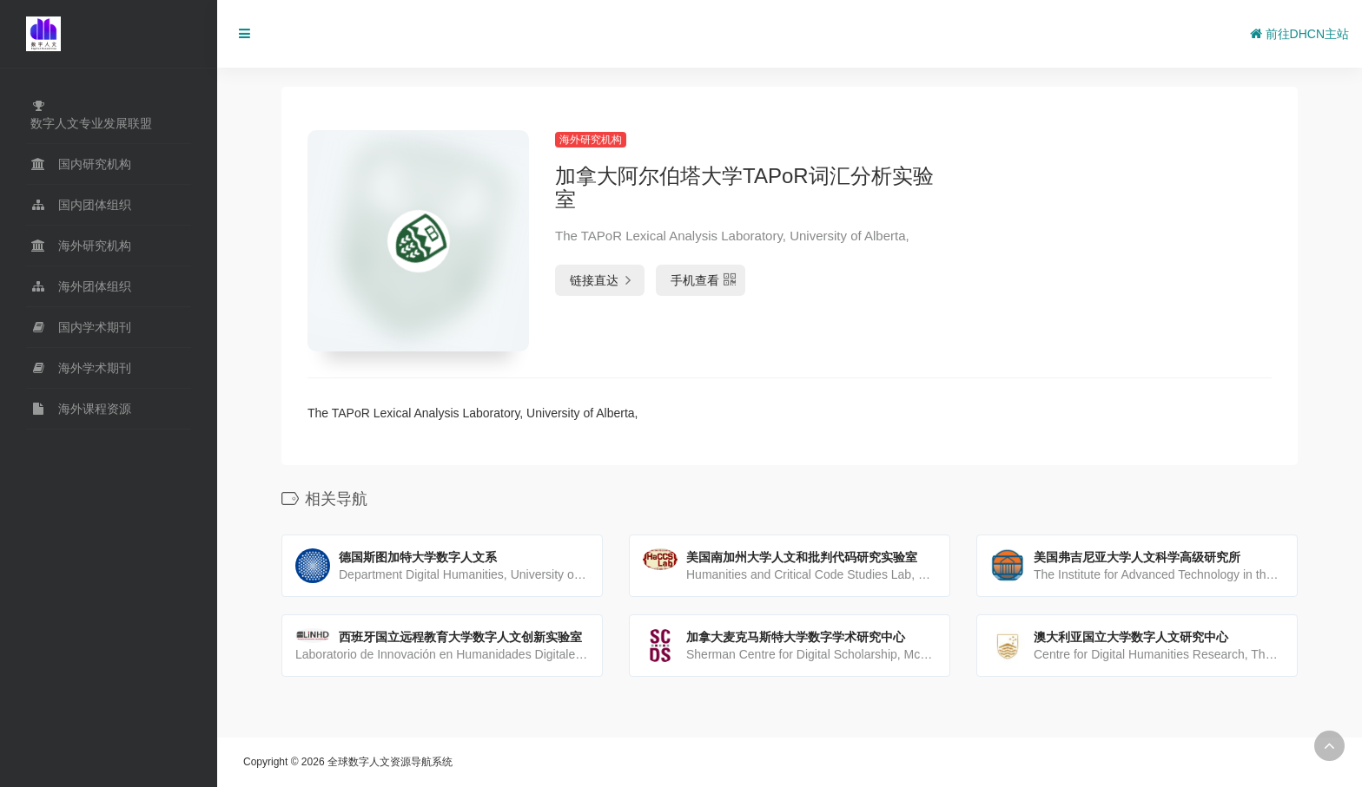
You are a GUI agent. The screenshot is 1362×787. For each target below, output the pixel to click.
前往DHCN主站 (1299, 34)
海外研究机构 (590, 140)
